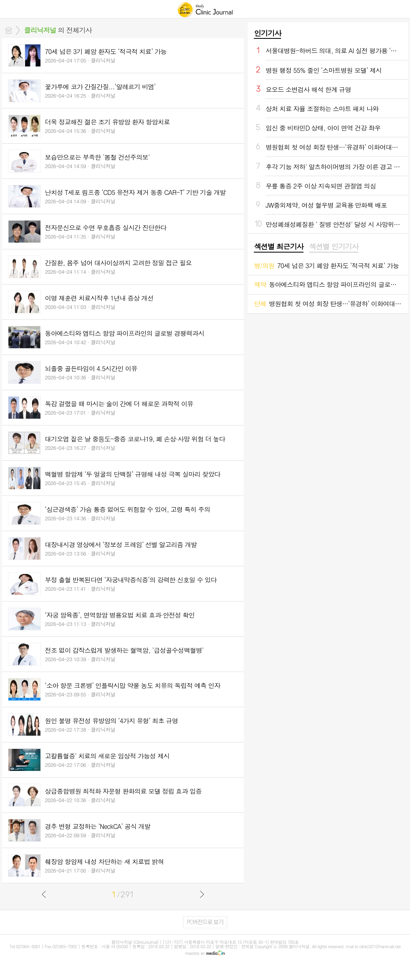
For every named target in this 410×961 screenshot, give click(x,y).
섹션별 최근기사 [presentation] (278, 246)
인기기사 (267, 33)
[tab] (278, 247)
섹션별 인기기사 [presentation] (333, 246)
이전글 (44, 894)
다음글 (202, 894)
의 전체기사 (58, 30)
